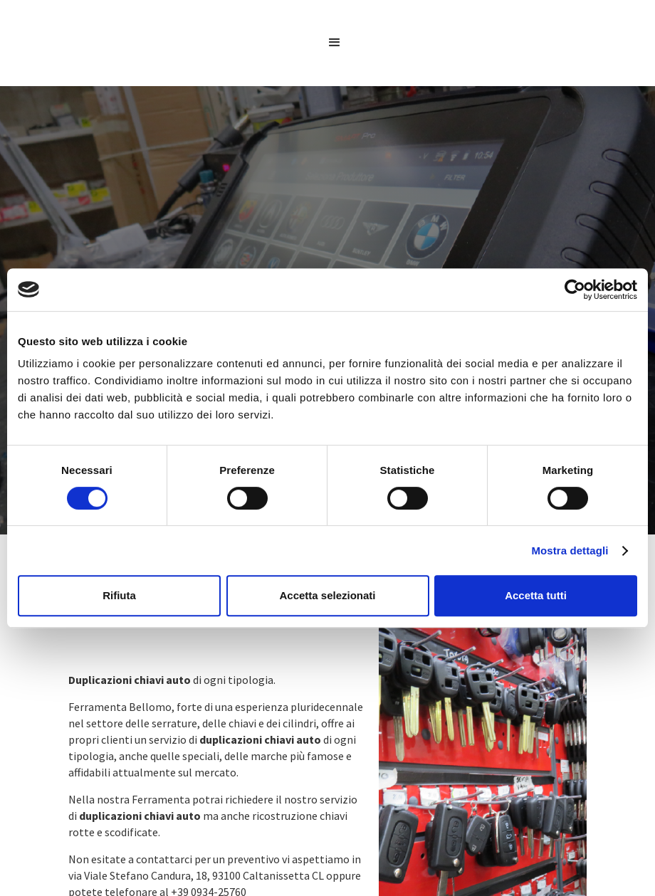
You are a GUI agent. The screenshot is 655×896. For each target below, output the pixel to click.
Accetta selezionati (327, 595)
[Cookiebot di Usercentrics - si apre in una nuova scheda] (575, 289)
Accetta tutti (536, 595)
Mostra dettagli (569, 550)
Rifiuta (119, 595)
